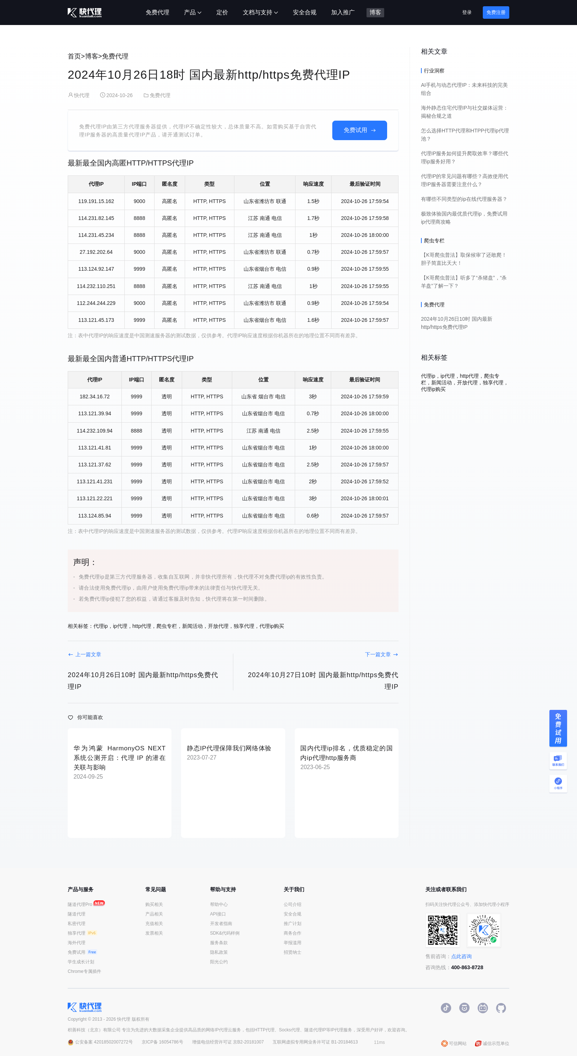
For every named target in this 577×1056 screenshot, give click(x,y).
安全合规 (292, 914)
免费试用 (355, 130)
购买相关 (154, 904)
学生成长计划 (81, 961)
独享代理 (244, 626)
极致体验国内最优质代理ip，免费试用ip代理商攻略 (464, 218)
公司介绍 (292, 904)
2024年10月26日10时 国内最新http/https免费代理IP (456, 323)
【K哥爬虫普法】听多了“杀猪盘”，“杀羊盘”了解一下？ (464, 282)
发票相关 (154, 933)
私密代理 (76, 923)
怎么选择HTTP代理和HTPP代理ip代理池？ (465, 135)
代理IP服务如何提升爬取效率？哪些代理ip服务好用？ (464, 157)
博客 (91, 56)
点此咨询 (461, 956)
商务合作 (292, 933)
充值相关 (154, 923)
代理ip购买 (271, 626)
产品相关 (154, 914)
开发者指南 (221, 923)
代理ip (100, 626)
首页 (74, 56)
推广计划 (292, 923)
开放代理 (218, 626)
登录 (467, 12)
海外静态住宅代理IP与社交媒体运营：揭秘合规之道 (464, 112)
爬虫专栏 (166, 626)
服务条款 (219, 942)
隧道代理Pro (84, 904)
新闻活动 (192, 626)
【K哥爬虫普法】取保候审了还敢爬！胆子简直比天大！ (464, 259)
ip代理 (120, 626)
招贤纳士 (292, 952)
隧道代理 (76, 914)
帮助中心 (219, 904)
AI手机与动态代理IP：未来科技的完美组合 (464, 89)
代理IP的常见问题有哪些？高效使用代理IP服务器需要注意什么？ (464, 180)
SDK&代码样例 (225, 933)
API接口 (218, 914)
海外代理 (76, 942)
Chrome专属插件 (84, 971)
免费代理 (115, 56)
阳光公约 (219, 961)
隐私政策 (219, 952)
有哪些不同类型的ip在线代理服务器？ (464, 199)
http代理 (141, 626)
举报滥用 (292, 942)
